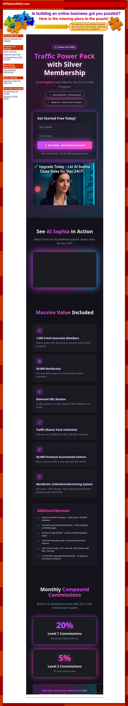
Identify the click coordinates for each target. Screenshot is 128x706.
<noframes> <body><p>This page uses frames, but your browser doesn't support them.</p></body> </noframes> (64, 364)
